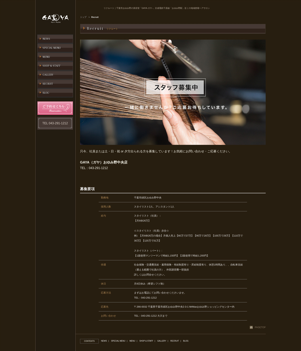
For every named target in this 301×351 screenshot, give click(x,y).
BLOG (186, 341)
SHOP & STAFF (146, 341)
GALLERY (162, 341)
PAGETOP (260, 327)
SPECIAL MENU (118, 341)
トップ (83, 17)
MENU (132, 341)
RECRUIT (175, 341)
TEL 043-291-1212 (55, 123)
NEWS (104, 341)
